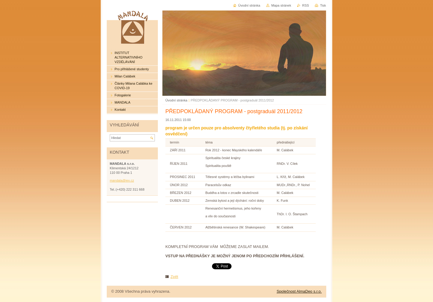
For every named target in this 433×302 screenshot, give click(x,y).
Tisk (323, 5)
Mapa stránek (281, 5)
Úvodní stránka (176, 100)
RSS (305, 5)
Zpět (174, 276)
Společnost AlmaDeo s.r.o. (299, 291)
